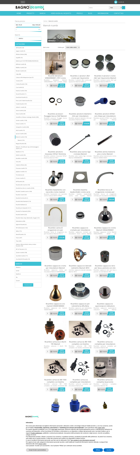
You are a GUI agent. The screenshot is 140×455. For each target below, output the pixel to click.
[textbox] (98, 7)
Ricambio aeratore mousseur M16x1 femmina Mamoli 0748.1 (56, 163)
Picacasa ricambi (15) (21, 168)
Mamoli (51, 41)
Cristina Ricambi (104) (21, 84)
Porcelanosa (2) (20, 175)
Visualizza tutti (28, 285)
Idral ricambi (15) (20, 130)
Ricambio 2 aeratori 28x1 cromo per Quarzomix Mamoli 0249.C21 (84, 81)
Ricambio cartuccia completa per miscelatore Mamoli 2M (111, 366)
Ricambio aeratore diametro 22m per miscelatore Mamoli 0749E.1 (84, 123)
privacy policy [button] (42, 444)
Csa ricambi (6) (20, 87)
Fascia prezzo (20, 21)
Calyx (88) (18, 74)
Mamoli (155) (21, 140)
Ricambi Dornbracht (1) (22, 198)
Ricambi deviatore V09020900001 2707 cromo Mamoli (57, 81)
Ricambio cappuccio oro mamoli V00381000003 (56, 325)
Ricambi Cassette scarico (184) (24, 191)
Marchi (17, 35)
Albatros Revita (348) (21, 54)
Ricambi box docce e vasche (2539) (25, 188)
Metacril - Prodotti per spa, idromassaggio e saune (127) (27, 147)
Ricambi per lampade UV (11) (23, 208)
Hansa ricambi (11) (21, 124)
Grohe (17, 270)
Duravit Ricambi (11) (21, 94)
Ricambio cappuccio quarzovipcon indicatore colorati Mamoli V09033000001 (111, 326)
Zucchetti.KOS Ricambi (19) (23, 259)
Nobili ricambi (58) (20, 155)
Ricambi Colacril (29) (21, 195)
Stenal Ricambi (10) (21, 234)
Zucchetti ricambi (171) (22, 256)
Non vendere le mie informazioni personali (83, 440)
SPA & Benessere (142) (22, 228)
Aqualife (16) (19, 57)
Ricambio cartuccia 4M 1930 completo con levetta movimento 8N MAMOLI (84, 367)
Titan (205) (18, 241)
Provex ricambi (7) (20, 178)
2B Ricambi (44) (20, 47)
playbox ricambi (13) (21, 171)
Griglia (51, 48)
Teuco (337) (19, 238)
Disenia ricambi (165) (21, 90)
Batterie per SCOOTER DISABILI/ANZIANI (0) (27, 61)
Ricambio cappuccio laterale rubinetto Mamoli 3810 (84, 284)
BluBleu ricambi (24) (21, 67)
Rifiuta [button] (98, 450)
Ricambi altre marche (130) (23, 185)
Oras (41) (18, 161)
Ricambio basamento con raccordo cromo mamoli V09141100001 (57, 204)
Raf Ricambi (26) (20, 181)
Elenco (55, 48)
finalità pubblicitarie (36, 433)
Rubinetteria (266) (20, 221)
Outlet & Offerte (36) (21, 165)
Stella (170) (19, 231)
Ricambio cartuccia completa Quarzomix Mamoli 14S (111, 406)
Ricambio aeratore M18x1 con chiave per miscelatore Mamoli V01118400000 (111, 123)
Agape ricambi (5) (20, 51)
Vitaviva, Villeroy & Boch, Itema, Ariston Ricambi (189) (26, 245)
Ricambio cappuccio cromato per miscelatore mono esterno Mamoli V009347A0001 (84, 245)
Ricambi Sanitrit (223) (21, 214)
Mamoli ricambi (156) (21, 137)
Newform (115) (20, 152)
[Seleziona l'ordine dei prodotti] (72, 48)
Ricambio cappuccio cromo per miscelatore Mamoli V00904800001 (56, 285)
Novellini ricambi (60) (21, 158)
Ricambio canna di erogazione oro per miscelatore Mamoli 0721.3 (57, 245)
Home (45, 21)
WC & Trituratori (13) (21, 249)
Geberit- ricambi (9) (21, 107)
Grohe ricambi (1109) (21, 120)
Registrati (19, 2)
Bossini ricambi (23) (21, 71)
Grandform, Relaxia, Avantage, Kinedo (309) (27, 117)
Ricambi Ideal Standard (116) (23, 201)
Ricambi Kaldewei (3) (21, 204)
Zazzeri (18, 280)
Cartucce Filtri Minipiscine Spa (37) (24, 77)
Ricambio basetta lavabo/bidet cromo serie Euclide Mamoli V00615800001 (84, 204)
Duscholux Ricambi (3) (21, 97)
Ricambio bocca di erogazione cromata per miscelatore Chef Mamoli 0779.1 (111, 204)
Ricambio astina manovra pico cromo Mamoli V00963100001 (111, 163)
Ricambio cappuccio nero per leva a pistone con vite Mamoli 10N (111, 285)
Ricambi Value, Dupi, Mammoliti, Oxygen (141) (28, 218)
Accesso (28, 2)
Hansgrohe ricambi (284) (22, 127)
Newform (18, 274)
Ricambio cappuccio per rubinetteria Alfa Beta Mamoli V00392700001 (84, 326)
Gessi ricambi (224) (21, 110)
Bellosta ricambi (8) (21, 64)
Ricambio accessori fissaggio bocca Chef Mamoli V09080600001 (56, 123)
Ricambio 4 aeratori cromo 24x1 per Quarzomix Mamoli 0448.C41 (111, 81)
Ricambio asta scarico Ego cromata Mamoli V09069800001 (84, 163)
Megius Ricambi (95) (21, 143)
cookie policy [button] (101, 427)
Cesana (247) (19, 81)
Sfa (16, 277)
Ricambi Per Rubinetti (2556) (23, 211)
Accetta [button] (109, 450)
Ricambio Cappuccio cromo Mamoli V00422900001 (111, 244)
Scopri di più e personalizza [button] (37, 450)
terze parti (54, 429)
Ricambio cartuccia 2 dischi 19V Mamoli (56, 366)
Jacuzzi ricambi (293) (21, 133)
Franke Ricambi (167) (21, 104)
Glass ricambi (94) (20, 114)
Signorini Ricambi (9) (21, 224)
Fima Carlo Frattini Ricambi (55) (24, 100)
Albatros (18, 267)
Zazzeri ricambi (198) (21, 252)
